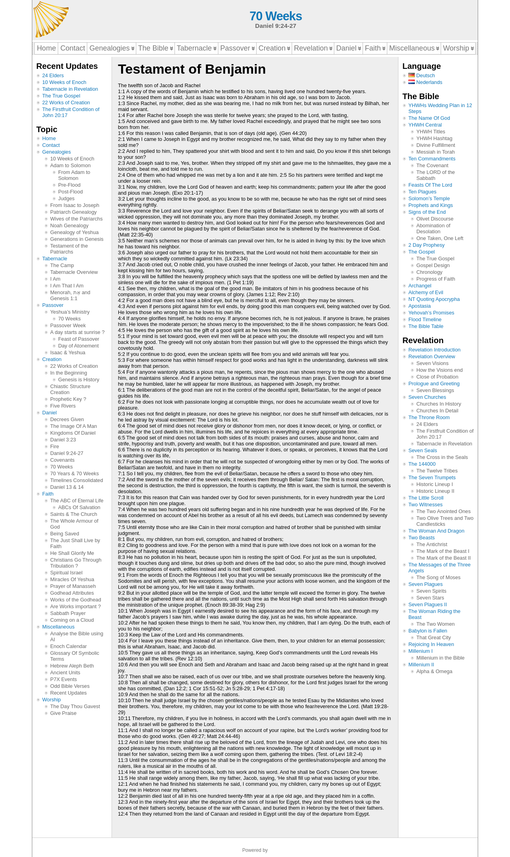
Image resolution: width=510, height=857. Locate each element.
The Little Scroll (425, 498)
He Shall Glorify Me (72, 553)
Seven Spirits (431, 591)
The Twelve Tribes (437, 471)
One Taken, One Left (439, 238)
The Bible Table (425, 326)
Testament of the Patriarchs (69, 249)
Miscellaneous (58, 627)
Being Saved (64, 534)
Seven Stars (430, 598)
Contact (51, 145)
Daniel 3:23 (63, 440)
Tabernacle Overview (74, 272)
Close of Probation (437, 377)
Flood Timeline (424, 319)
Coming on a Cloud (72, 620)
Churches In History (438, 404)
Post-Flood (70, 192)
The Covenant (432, 165)
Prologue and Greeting (434, 384)
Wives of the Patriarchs (76, 219)
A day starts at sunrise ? (77, 332)
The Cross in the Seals (442, 457)
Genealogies (56, 152)
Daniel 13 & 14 (67, 487)
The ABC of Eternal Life (77, 501)
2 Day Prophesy (426, 245)
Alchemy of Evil (425, 292)
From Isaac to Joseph (74, 205)
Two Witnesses (425, 505)
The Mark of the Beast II (443, 558)
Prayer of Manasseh (73, 586)
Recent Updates (68, 693)
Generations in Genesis (77, 239)
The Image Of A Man (73, 426)
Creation (51, 359)
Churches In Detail (437, 411)
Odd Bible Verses (70, 686)
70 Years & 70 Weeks (74, 473)
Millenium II (421, 665)
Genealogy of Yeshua (74, 232)
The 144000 (421, 464)
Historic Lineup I (434, 484)
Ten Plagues (422, 192)
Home (49, 138)
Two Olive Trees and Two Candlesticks (444, 521)
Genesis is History (78, 380)
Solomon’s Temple (429, 198)
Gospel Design (433, 265)
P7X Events (63, 679)
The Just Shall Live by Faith (75, 543)
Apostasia (419, 306)
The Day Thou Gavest (75, 706)
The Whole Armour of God (74, 524)
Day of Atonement (78, 346)
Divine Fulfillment (435, 145)
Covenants (62, 460)
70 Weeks (275, 16)
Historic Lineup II (435, 491)
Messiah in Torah (435, 152)
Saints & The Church (73, 514)
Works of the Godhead (75, 600)
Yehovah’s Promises (431, 313)
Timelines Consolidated (76, 480)
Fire (54, 446)
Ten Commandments (431, 159)
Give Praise (63, 713)
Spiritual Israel (66, 573)
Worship (51, 700)
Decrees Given (67, 419)
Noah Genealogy (69, 225)
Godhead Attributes (72, 593)
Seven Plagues (425, 584)
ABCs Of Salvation (79, 507)
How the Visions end (439, 370)
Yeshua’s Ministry (70, 312)
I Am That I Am (67, 286)
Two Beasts (421, 538)
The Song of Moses (438, 577)
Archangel (420, 286)
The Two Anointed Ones (443, 511)
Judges (66, 198)
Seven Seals (422, 450)
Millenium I (420, 651)
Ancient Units (65, 672)
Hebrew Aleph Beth (72, 666)
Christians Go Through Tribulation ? (76, 563)
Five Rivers (63, 406)
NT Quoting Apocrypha (434, 299)
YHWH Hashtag (434, 138)
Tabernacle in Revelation (70, 89)
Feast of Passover (78, 339)
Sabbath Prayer (68, 613)
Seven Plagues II (427, 604)
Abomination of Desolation (433, 228)
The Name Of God (429, 118)
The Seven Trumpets (432, 477)
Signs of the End (427, 212)
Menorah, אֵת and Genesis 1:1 (70, 295)
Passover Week (68, 325)
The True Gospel (61, 96)
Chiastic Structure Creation (70, 389)
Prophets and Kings (430, 205)
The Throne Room (429, 417)
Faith (47, 494)
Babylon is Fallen (427, 631)
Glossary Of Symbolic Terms (74, 656)
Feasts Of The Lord (430, 185)
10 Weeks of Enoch (64, 82)
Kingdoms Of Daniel (73, 433)
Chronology (429, 272)
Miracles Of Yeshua (72, 579)
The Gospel (421, 252)
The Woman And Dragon (436, 531)
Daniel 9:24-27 (66, 453)
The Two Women (435, 624)
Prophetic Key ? (68, 399)
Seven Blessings (435, 390)
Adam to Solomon (70, 165)
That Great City (433, 637)
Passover (52, 305)
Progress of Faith (435, 279)
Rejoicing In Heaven (431, 644)
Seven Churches (427, 397)
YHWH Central (425, 125)
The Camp (62, 265)
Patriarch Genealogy (73, 212)
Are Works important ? (75, 606)
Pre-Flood (69, 185)
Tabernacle (54, 259)
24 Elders (53, 75)
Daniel (49, 413)
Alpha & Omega (434, 671)
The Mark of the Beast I (442, 551)
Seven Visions (432, 363)
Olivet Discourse (434, 219)
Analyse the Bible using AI (76, 636)
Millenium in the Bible (440, 658)
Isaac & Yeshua (67, 352)
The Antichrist (431, 544)
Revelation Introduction (434, 350)
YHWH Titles (430, 132)
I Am (55, 279)
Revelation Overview (431, 356)
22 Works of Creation (66, 102)
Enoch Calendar (68, 646)
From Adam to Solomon (74, 175)
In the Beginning (68, 373)
